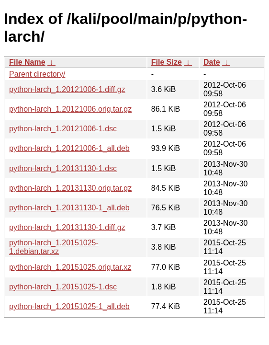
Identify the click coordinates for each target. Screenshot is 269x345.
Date (211, 62)
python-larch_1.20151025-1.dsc (63, 287)
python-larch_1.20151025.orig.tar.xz (70, 267)
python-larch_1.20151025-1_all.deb (69, 306)
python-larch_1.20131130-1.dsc (63, 168)
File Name (27, 62)
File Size (166, 62)
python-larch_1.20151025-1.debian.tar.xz (54, 247)
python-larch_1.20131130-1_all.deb (69, 208)
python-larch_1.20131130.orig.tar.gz (70, 188)
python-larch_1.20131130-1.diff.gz (67, 227)
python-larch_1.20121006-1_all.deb (69, 148)
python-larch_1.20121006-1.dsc (63, 129)
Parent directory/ (37, 74)
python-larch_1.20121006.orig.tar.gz (70, 109)
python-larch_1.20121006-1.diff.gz (67, 89)
